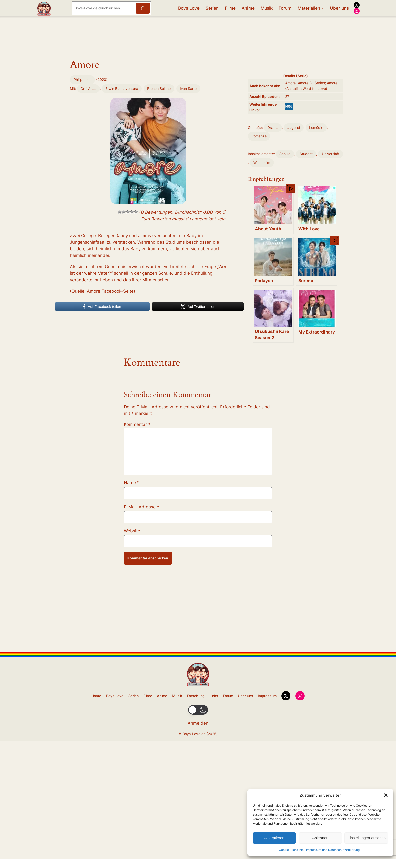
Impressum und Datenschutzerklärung (333, 850)
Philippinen (82, 155)
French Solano (159, 164)
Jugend (293, 127)
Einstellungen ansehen (366, 838)
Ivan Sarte (188, 164)
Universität (330, 154)
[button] (385, 795)
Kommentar (137, 555)
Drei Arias (88, 164)
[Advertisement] (148, 110)
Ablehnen (320, 838)
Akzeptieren (274, 838)
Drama (272, 127)
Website (132, 661)
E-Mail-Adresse (141, 637)
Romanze (259, 136)
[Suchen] (143, 8)
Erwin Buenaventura (121, 164)
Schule (284, 154)
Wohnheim (261, 162)
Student (306, 154)
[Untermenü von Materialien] (322, 8)
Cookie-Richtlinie (291, 850)
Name (131, 613)
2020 (101, 155)
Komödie (316, 127)
